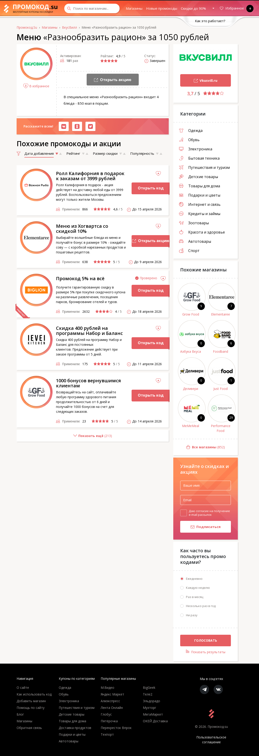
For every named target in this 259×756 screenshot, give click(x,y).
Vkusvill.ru (198, 81)
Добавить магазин (31, 701)
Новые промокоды (161, 8)
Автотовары (195, 241)
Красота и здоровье (202, 232)
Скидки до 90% (193, 8)
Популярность (142, 153)
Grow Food (190, 314)
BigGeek (149, 687)
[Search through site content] (92, 8)
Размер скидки (105, 153)
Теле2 (147, 694)
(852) (199, 447)
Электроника (195, 149)
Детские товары (198, 176)
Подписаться (200, 527)
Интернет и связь (200, 204)
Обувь (189, 139)
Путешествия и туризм (204, 167)
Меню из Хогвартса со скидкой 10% (82, 228)
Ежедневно (194, 579)
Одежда (191, 130)
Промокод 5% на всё (80, 278)
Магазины (134, 8)
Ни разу (191, 615)
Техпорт (107, 734)
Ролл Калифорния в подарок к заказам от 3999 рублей (90, 176)
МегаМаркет (153, 714)
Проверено (148, 278)
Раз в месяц (194, 597)
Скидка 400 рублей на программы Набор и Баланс (89, 330)
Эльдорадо (151, 701)
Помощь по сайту (30, 707)
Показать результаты (205, 652)
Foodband (220, 351)
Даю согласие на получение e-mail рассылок (209, 512)
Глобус (106, 714)
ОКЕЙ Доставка (155, 721)
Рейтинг (73, 153)
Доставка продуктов (75, 728)
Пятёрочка (109, 721)
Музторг (149, 707)
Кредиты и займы (199, 213)
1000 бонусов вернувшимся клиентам (88, 383)
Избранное (235, 8)
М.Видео (107, 687)
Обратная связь (29, 728)
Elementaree (220, 314)
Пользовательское (211, 739)
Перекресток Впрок (116, 728)
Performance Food (220, 428)
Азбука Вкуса (190, 351)
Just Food (220, 388)
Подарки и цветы (199, 195)
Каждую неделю (198, 588)
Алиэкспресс (110, 701)
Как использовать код (34, 694)
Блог (20, 714)
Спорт (189, 250)
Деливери (190, 388)
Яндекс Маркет (112, 694)
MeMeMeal (190, 426)
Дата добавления (39, 153)
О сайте (23, 687)
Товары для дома (199, 185)
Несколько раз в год (201, 606)
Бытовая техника (199, 158)
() (64, 438)
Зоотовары (194, 222)
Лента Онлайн (112, 707)
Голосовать (205, 640)
